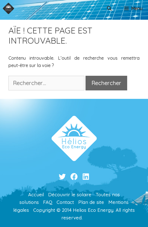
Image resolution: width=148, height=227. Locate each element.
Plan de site (91, 202)
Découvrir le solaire (69, 194)
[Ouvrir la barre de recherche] (109, 8)
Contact (65, 202)
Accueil (36, 194)
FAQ (47, 202)
